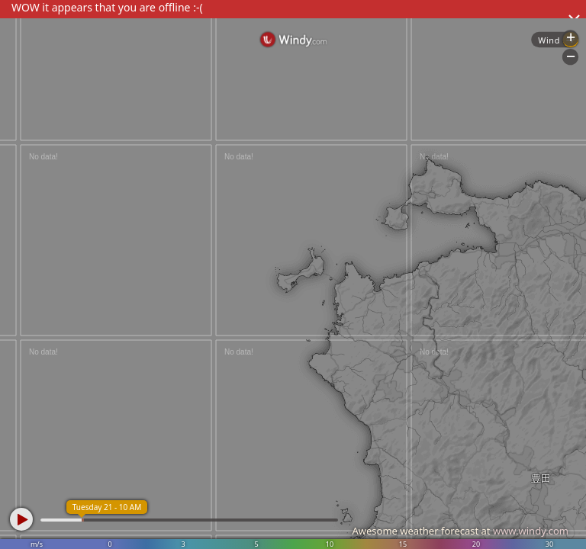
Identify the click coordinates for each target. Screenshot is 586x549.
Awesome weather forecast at (460, 531)
